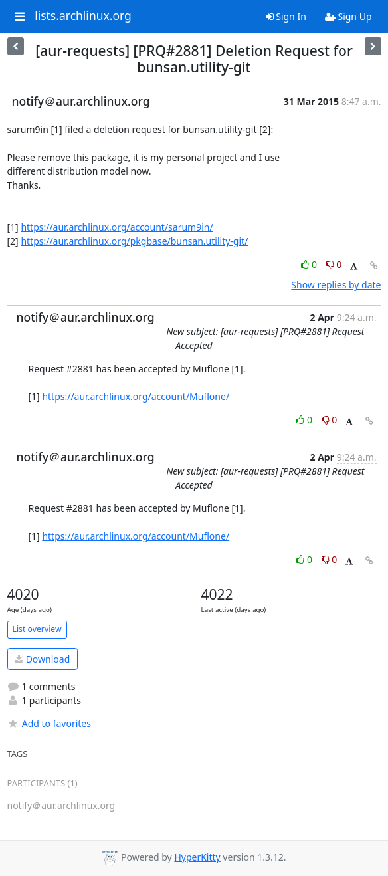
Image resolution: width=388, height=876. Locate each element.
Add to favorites (49, 723)
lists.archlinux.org (83, 16)
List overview (37, 629)
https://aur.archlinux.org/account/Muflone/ (135, 396)
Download (42, 659)
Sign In (286, 16)
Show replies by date (336, 284)
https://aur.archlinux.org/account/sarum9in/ (117, 227)
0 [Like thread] (310, 264)
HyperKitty (197, 857)
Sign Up (348, 16)
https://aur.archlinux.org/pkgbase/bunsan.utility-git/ (134, 241)
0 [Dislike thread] (334, 264)
